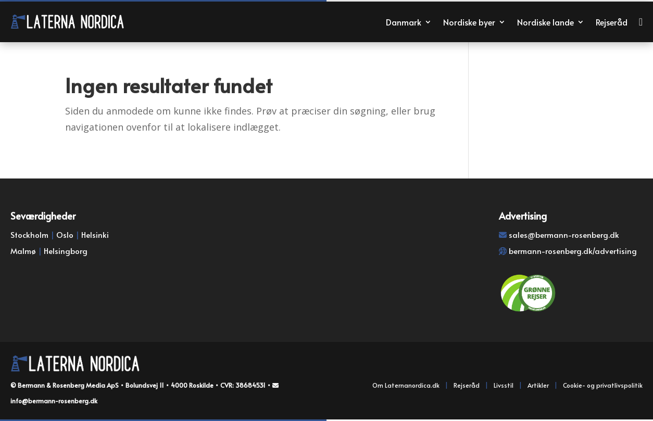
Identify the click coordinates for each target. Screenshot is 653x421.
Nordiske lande (545, 22)
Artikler (538, 385)
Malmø (23, 250)
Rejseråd (611, 22)
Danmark (403, 22)
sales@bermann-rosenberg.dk (564, 234)
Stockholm (29, 234)
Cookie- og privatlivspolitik (603, 385)
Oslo (64, 234)
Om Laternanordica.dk (405, 385)
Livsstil (503, 385)
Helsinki (95, 234)
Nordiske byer (469, 22)
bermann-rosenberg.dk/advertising (573, 250)
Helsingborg (65, 250)
